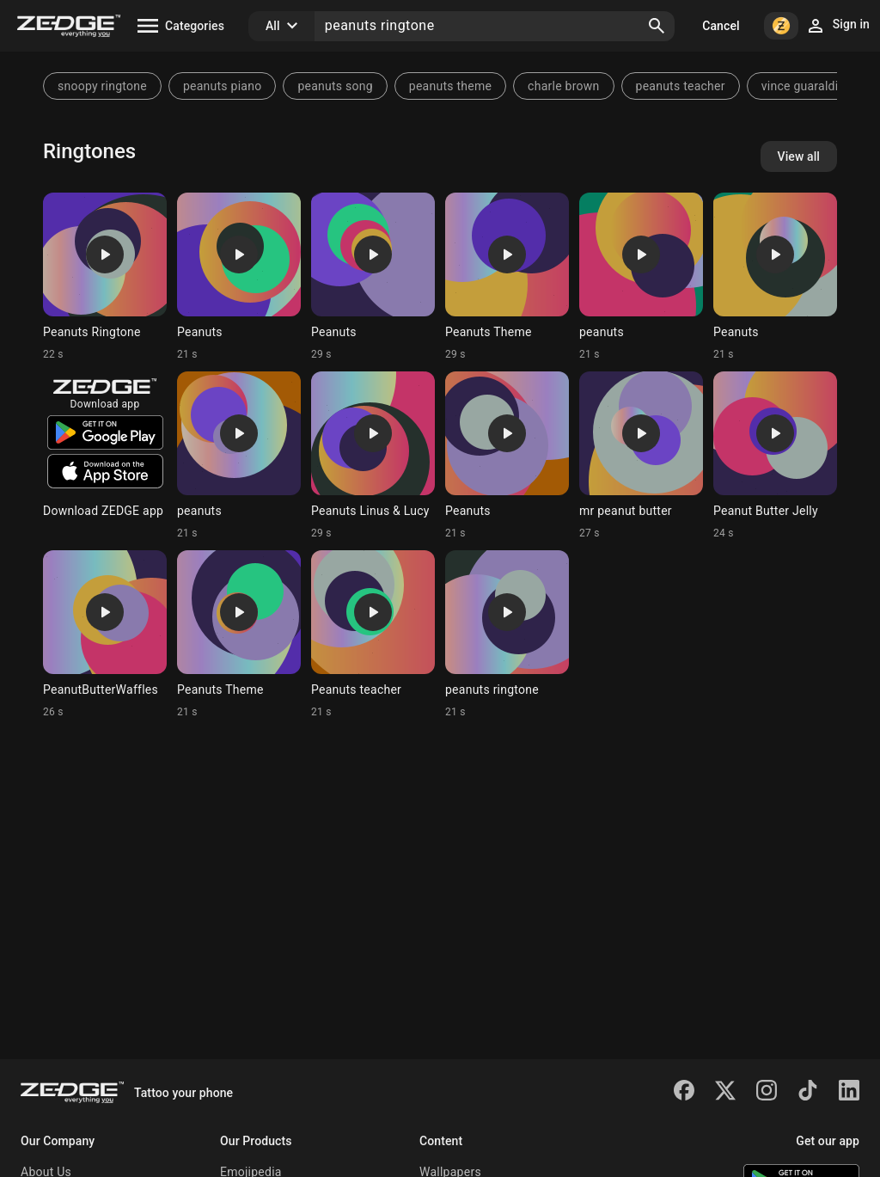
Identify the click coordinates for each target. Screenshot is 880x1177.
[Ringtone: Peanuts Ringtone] (105, 277)
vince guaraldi (800, 86)
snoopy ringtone (102, 86)
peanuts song (334, 86)
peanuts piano (222, 86)
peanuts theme (450, 86)
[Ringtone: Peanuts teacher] (373, 634)
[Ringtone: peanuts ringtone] (507, 634)
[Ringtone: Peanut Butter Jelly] (775, 455)
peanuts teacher (680, 86)
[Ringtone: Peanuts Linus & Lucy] (373, 455)
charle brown (563, 86)
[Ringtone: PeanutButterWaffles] (105, 634)
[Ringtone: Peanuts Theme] (507, 277)
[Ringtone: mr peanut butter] (641, 455)
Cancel (720, 26)
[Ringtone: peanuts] (641, 277)
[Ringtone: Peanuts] (239, 277)
